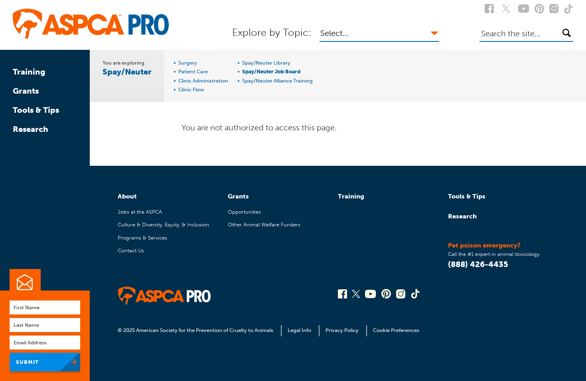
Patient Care (193, 72)
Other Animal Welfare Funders (264, 225)
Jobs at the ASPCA (140, 212)
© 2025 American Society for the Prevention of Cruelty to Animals (196, 330)
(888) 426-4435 (478, 264)
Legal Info (299, 330)
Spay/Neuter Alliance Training (277, 81)
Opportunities (244, 212)
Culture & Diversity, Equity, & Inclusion (163, 225)
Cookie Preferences (396, 330)
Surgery (187, 63)
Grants (26, 91)
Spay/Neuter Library (266, 63)
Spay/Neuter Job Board (271, 72)
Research (30, 129)
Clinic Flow (191, 89)
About (127, 196)
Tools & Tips (36, 110)
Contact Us (131, 250)
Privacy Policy (342, 330)
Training (29, 72)
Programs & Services (142, 238)
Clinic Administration (203, 81)
